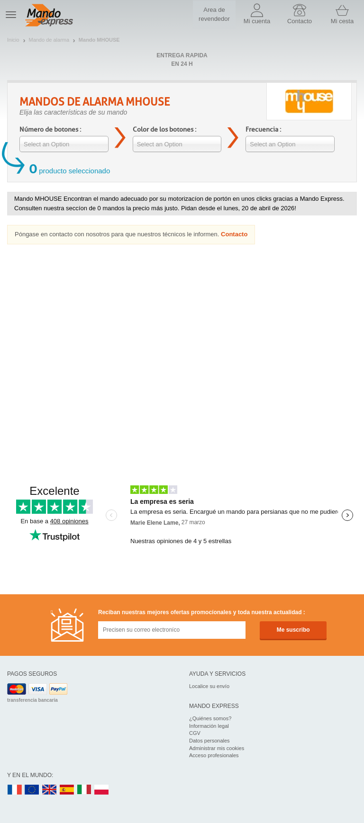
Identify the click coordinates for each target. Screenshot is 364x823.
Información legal (209, 726)
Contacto (234, 234)
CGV (194, 733)
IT (84, 790)
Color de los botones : (164, 129)
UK (49, 790)
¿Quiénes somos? (210, 718)
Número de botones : (50, 129)
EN (32, 790)
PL (101, 790)
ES (66, 790)
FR (14, 790)
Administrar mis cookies (216, 748)
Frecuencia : (263, 129)
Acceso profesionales (214, 755)
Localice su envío (209, 686)
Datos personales (209, 740)
